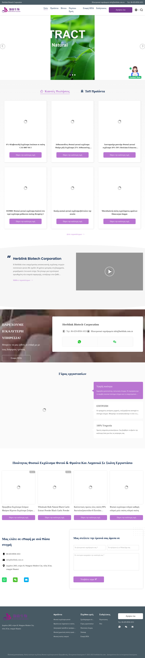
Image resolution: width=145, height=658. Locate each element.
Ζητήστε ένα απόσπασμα (120, 10)
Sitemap (83, 632)
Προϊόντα (54, 8)
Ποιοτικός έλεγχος (86, 628)
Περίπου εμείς (72, 9)
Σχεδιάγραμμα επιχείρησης (87, 620)
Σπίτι (46, 8)
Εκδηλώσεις (101, 8)
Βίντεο (64, 8)
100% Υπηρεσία (104, 425)
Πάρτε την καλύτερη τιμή (25, 155)
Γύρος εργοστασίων (87, 624)
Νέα (100, 624)
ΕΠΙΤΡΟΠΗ (102, 406)
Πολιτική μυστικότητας (15, 655)
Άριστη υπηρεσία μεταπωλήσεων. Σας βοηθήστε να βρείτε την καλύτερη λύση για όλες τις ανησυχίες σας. (117, 431)
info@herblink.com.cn (14, 560)
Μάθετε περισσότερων (23, 280)
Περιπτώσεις (103, 619)
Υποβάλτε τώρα (88, 579)
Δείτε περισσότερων (75, 234)
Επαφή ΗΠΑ (88, 8)
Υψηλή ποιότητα (104, 386)
